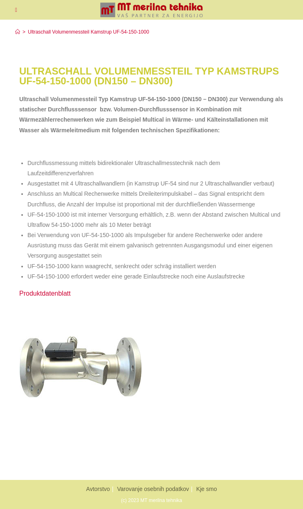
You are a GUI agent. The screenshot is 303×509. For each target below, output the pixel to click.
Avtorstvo (98, 489)
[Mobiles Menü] (16, 10)
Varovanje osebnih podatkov (153, 489)
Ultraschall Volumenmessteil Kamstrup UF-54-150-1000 (88, 32)
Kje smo (206, 489)
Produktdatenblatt (44, 293)
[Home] (17, 32)
